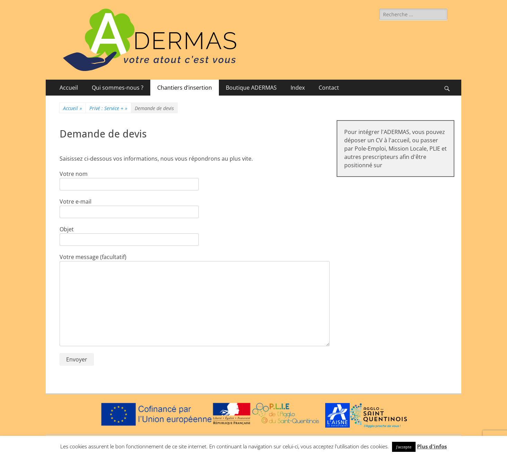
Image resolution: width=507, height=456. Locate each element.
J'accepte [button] (403, 446)
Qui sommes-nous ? (117, 87)
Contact (329, 87)
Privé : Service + (108, 108)
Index (298, 87)
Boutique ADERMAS (251, 87)
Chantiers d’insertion (184, 87)
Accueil (69, 87)
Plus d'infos (432, 446)
